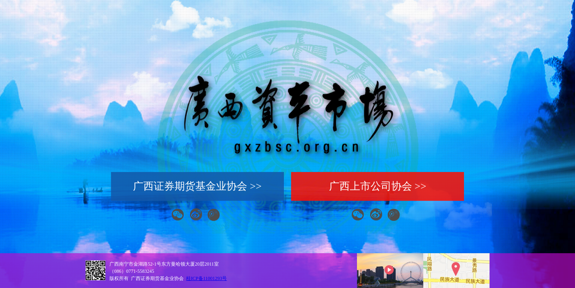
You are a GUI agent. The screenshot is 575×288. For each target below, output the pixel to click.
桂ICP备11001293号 (206, 278)
